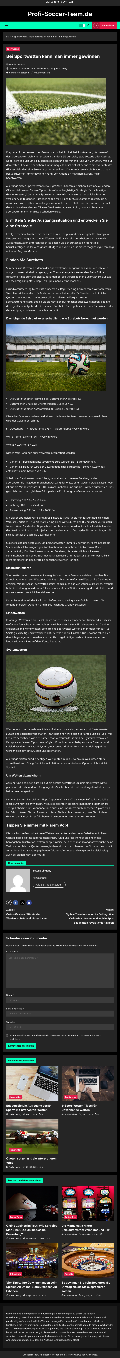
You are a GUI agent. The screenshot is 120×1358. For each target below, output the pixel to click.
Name (10, 995)
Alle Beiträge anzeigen (49, 884)
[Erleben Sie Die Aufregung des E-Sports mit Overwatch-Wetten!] (32, 1083)
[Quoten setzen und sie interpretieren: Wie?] (32, 1136)
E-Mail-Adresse (15, 1008)
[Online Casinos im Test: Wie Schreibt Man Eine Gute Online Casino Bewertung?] (32, 1203)
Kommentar (12, 951)
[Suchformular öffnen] (89, 25)
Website (10, 1022)
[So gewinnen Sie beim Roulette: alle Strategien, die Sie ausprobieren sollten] (88, 1260)
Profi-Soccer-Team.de (60, 13)
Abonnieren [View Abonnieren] (103, 25)
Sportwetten (13, 49)
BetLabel (23, 1328)
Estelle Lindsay (17, 64)
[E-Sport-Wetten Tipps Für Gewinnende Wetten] (88, 1083)
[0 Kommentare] (40, 72)
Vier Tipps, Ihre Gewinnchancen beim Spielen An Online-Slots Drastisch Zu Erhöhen (31, 1287)
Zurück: (30, 914)
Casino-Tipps (16, 1217)
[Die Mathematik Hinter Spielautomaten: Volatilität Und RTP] (88, 1203)
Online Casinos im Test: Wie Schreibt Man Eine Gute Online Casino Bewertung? (31, 1230)
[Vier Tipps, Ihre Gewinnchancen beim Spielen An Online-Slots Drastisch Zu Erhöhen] (32, 1260)
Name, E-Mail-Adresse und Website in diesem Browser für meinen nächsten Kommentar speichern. (56, 1037)
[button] (6, 25)
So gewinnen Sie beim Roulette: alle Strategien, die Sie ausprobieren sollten (86, 1287)
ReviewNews (74, 1354)
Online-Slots (70, 1217)
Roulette (69, 1274)
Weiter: (89, 916)
